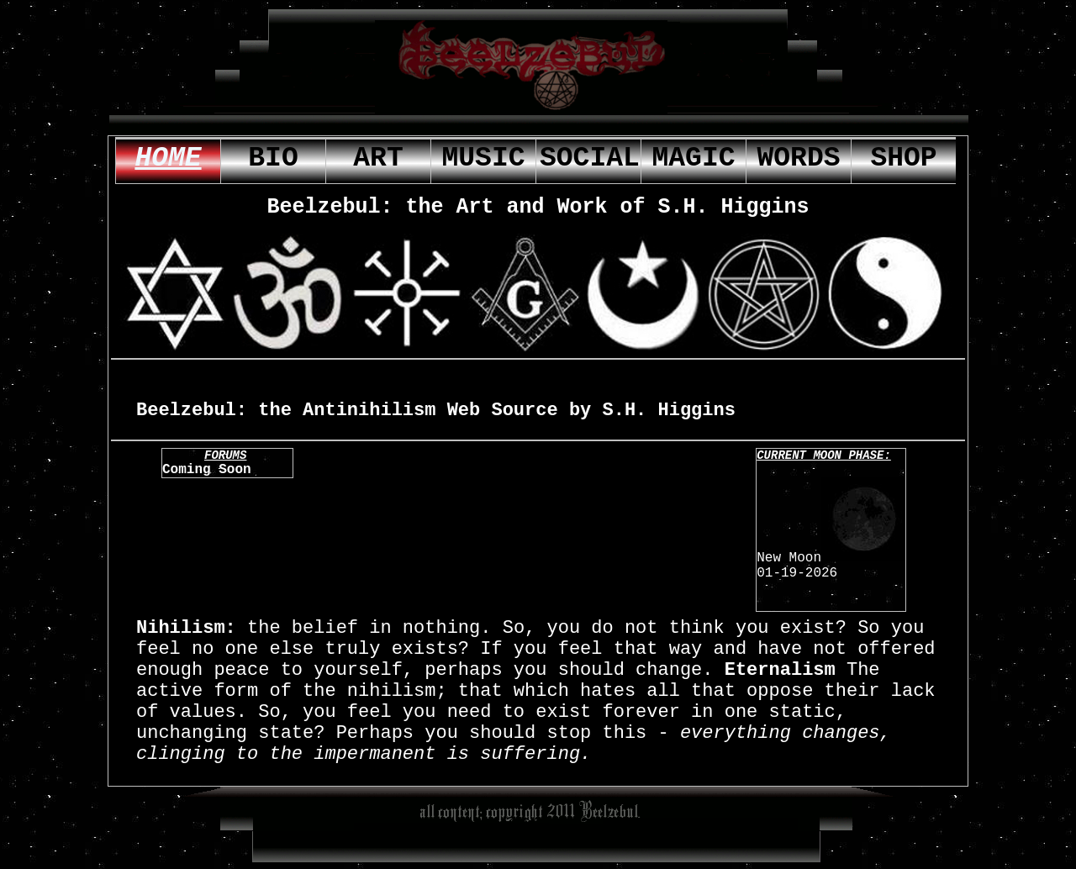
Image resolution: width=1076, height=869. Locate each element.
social (590, 158)
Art (378, 158)
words (798, 158)
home (167, 158)
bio (273, 158)
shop (903, 158)
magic (693, 158)
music (483, 158)
